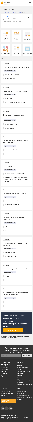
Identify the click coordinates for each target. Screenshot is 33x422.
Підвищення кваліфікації (5, 368)
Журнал (19, 365)
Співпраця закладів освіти (7, 394)
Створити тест (13, 330)
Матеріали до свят (23, 395)
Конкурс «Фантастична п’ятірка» (24, 399)
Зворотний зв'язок (5, 401)
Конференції (5, 373)
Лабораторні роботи (23, 371)
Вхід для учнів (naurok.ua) (21, 392)
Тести (19, 369)
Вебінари (3, 371)
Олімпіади (20, 378)
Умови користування (17, 417)
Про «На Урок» (5, 391)
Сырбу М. (5, 16)
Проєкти (20, 373)
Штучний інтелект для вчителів (24, 381)
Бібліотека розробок (23, 367)
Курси (2, 376)
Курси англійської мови (24, 384)
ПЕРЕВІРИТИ (27, 355)
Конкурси (20, 376)
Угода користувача (6, 417)
